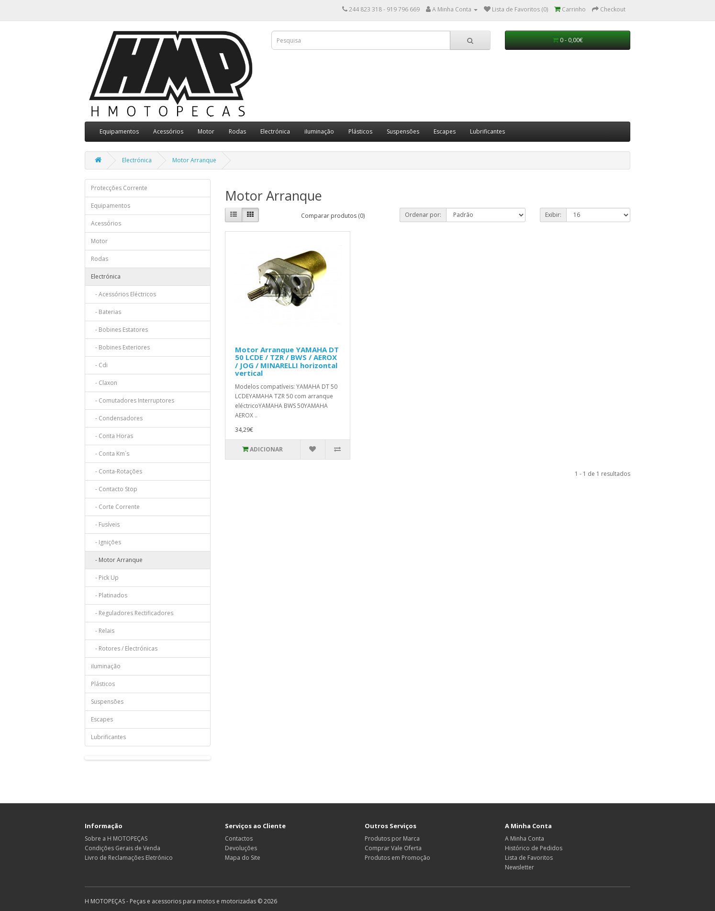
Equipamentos (119, 131)
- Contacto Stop (114, 489)
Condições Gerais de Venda (122, 848)
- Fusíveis (105, 524)
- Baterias (106, 312)
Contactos (239, 838)
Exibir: (553, 215)
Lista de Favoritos (529, 858)
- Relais (102, 631)
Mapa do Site (242, 858)
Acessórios (168, 131)
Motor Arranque (194, 160)
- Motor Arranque (117, 560)
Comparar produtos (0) (333, 216)
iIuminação (319, 131)
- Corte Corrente (115, 507)
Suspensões (403, 131)
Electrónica (275, 131)
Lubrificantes (487, 131)
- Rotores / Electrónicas (124, 648)
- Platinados (109, 595)
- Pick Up (105, 578)
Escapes (445, 131)
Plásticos (360, 131)
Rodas (237, 131)
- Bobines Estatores (119, 330)
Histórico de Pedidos (533, 848)
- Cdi (99, 365)
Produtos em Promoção (397, 858)
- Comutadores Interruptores (132, 400)
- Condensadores (117, 418)
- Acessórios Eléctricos (123, 294)
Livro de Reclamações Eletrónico (129, 858)
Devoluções (241, 848)
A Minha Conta (524, 838)
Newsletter (519, 867)
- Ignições (106, 542)
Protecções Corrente (119, 188)
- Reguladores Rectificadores (132, 613)
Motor (206, 131)
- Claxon (104, 383)
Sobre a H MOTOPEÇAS (116, 838)
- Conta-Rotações (116, 471)
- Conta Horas (112, 436)
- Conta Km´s (110, 454)
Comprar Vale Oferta (393, 848)
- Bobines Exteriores (120, 347)
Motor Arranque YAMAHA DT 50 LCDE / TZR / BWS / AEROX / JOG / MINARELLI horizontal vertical (287, 361)
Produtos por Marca (392, 838)
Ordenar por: (423, 215)
